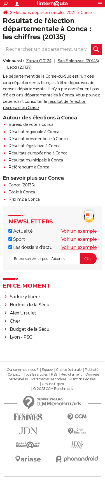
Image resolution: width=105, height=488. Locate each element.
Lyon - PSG (21, 337)
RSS (54, 374)
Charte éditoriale (68, 369)
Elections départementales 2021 (44, 12)
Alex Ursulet (23, 313)
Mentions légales (82, 379)
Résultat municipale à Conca (35, 160)
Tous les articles (36, 374)
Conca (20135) (21, 185)
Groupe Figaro (53, 384)
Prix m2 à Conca (24, 199)
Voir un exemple (79, 231)
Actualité (20, 231)
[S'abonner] (52, 258)
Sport (16, 239)
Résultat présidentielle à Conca (38, 138)
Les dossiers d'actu (30, 247)
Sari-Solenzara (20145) (78, 60)
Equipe (47, 369)
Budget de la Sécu (30, 304)
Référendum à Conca (28, 167)
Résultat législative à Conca (34, 145)
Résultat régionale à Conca (33, 131)
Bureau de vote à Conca (30, 124)
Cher (15, 321)
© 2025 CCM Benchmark (53, 389)
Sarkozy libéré (25, 296)
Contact (14, 374)
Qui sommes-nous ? (22, 369)
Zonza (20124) (39, 60)
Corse (86, 12)
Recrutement (71, 374)
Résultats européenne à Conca (37, 153)
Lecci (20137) (19, 67)
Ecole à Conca (21, 192)
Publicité (91, 369)
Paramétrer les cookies (48, 379)
